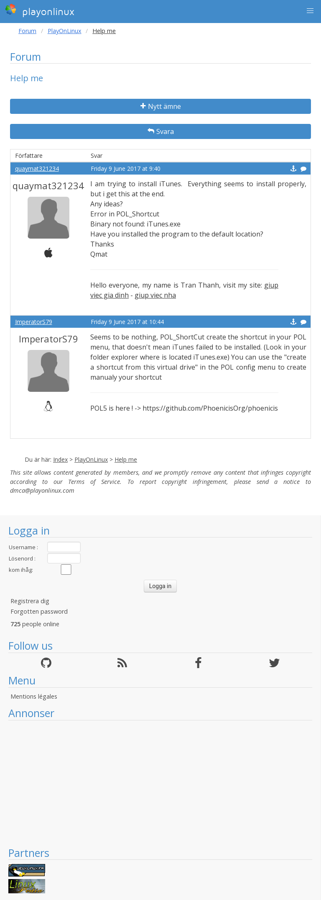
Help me (126, 459)
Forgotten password (39, 611)
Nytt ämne (160, 106)
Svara (161, 131)
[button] (310, 11)
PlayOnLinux (65, 31)
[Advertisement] (160, 783)
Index (60, 459)
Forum (27, 31)
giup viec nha (155, 295)
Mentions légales (33, 696)
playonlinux (39, 10)
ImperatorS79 (33, 322)
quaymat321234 (37, 168)
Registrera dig (29, 601)
